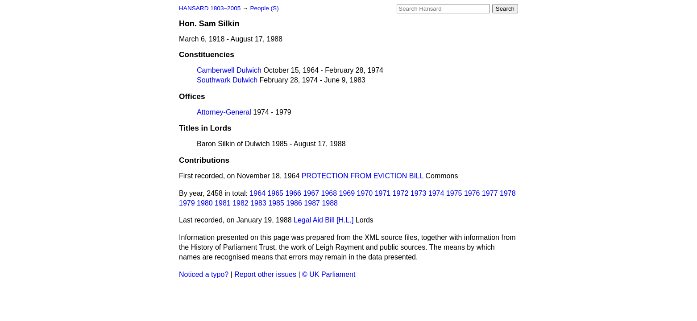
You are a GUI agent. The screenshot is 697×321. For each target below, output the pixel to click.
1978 (508, 193)
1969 (347, 193)
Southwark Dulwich (227, 80)
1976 (472, 193)
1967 (311, 193)
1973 (419, 193)
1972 (401, 193)
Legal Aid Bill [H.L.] (323, 220)
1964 (257, 193)
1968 (329, 193)
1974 (436, 193)
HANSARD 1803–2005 (210, 8)
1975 (454, 193)
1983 (258, 203)
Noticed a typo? (203, 274)
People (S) (264, 8)
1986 (294, 203)
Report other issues (265, 274)
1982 (240, 203)
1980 (205, 203)
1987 (312, 203)
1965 (275, 193)
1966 (293, 193)
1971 (383, 193)
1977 (490, 193)
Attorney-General (224, 112)
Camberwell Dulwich (229, 70)
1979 (187, 203)
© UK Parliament (328, 274)
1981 (223, 203)
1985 (276, 203)
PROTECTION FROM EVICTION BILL (362, 176)
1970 (365, 193)
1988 (330, 203)
